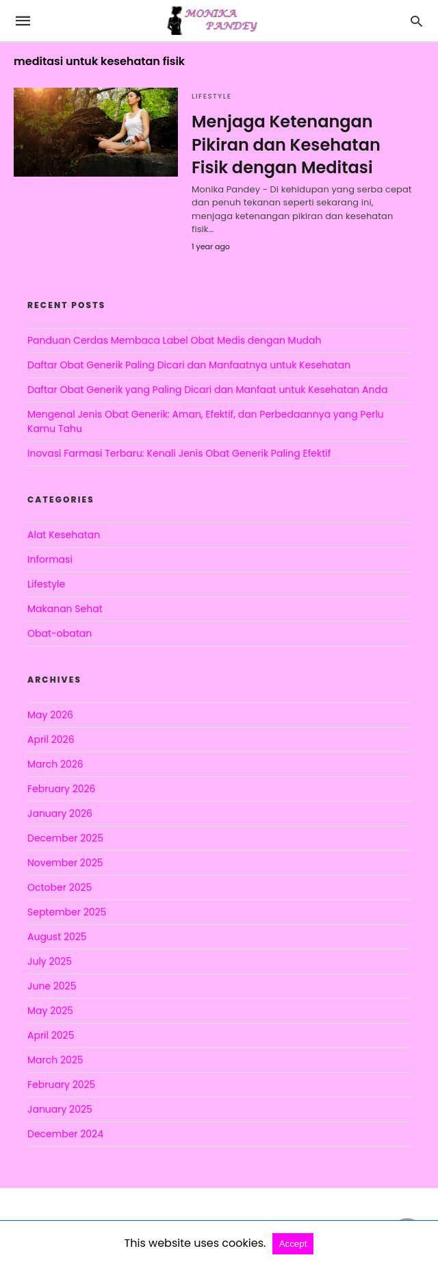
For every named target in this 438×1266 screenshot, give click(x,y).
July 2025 (49, 961)
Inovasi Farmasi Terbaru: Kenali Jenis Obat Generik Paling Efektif (179, 453)
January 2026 (59, 813)
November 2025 (65, 863)
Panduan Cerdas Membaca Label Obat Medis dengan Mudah (174, 340)
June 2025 (51, 986)
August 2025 (57, 937)
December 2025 (65, 838)
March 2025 (55, 1060)
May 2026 (50, 715)
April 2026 (51, 739)
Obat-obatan (59, 633)
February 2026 (61, 789)
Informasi (50, 559)
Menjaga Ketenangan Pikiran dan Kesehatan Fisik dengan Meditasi (286, 144)
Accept (293, 1244)
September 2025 (66, 912)
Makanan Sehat (65, 609)
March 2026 (55, 764)
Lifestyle (211, 96)
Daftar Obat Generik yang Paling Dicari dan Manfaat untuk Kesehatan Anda (207, 389)
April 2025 (50, 1035)
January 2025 (59, 1109)
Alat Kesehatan (63, 535)
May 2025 (50, 1010)
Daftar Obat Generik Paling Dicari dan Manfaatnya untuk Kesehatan (188, 365)
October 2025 (59, 887)
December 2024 (65, 1134)
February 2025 (61, 1084)
